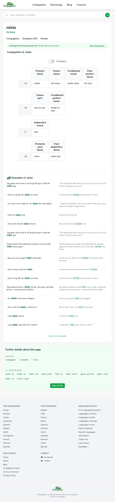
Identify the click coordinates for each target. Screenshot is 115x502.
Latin (43, 414)
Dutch (5, 432)
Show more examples (57, 336)
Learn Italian (83, 443)
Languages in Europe (87, 421)
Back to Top (57, 386)
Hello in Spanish (85, 428)
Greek (6, 410)
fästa (71, 374)
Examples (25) (30, 38)
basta (9, 374)
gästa (102, 374)
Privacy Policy (9, 475)
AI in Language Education (89, 410)
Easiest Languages (86, 432)
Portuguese (8, 436)
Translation (61, 61)
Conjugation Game (11, 468)
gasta (87, 374)
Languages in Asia (86, 425)
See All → (7, 447)
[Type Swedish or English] (57, 15)
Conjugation (39, 4)
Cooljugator (10, 360)
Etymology (56, 4)
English (6, 428)
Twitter (45, 461)
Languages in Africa (87, 414)
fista (59, 374)
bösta (21, 374)
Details (44, 38)
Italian (43, 421)
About (6, 461)
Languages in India (86, 417)
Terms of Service (11, 472)
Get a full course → (98, 46)
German (6, 443)
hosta (23, 379)
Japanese (7, 421)
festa (46, 374)
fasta (33, 374)
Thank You (83, 439)
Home (6, 457)
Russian (6, 414)
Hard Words (83, 436)
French (6, 439)
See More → (84, 447)
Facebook (47, 457)
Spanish (6, 425)
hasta (9, 379)
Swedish (24, 360)
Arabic (6, 417)
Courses (81, 4)
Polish (43, 443)
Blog (69, 4)
